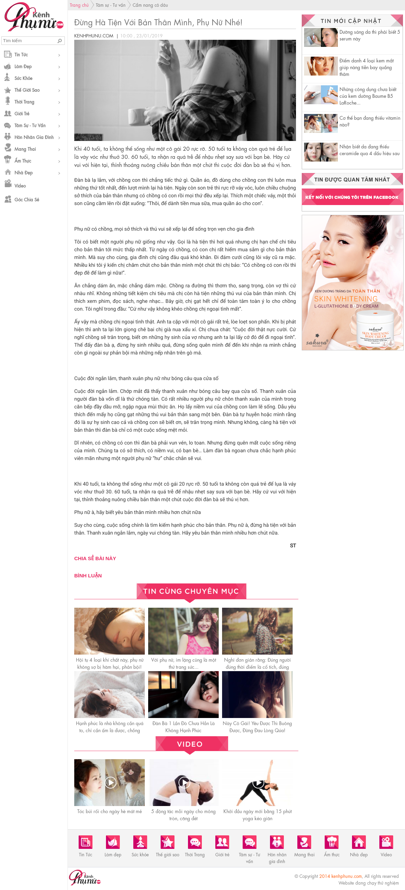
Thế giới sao (27, 89)
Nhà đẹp (24, 172)
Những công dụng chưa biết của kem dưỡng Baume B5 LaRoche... (368, 95)
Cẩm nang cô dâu (150, 4)
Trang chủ (79, 4)
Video (20, 185)
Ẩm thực (23, 160)
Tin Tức (21, 54)
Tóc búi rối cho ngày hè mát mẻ (109, 811)
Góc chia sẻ (27, 199)
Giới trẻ (22, 113)
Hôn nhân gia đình (34, 137)
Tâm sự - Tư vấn (30, 125)
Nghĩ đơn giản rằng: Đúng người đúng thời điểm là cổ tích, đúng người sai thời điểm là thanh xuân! (257, 666)
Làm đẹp (23, 66)
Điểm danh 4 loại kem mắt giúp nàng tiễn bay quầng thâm (367, 67)
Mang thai (25, 148)
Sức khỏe (23, 78)
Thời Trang (24, 101)
